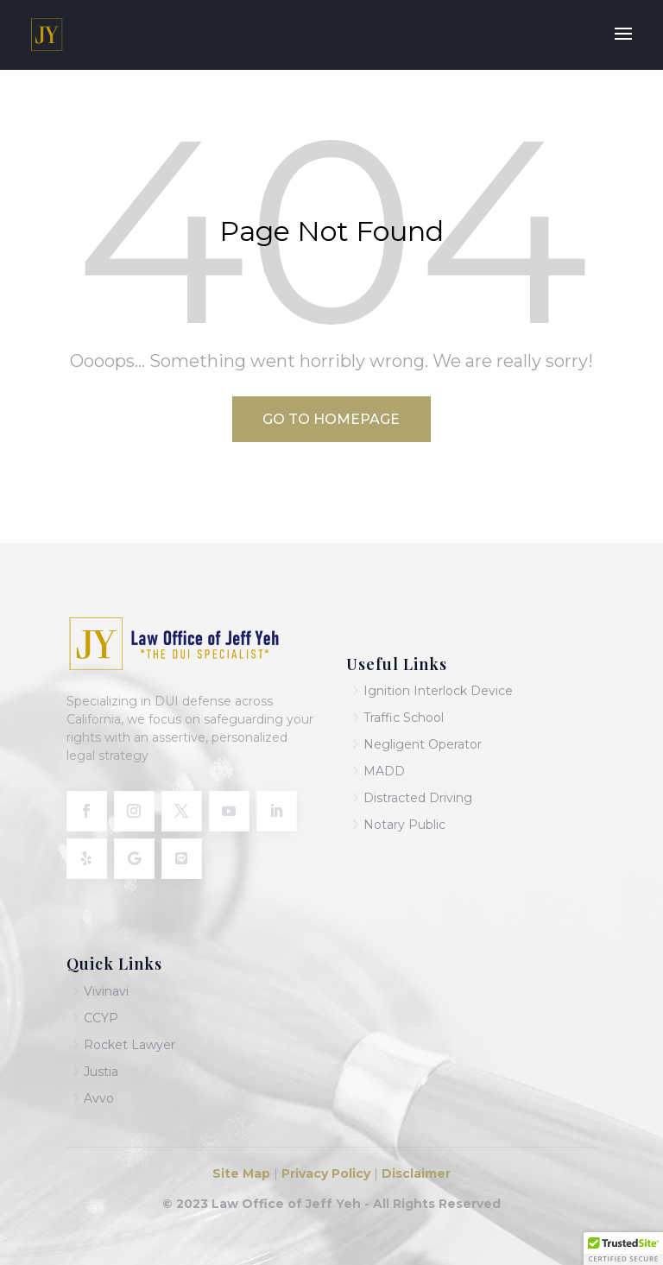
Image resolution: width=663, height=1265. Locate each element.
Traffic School (403, 717)
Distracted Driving (417, 798)
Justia (101, 1071)
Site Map (243, 1173)
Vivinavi (106, 991)
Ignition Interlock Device (438, 691)
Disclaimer (416, 1173)
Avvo (99, 1098)
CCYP (101, 1018)
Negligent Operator (422, 744)
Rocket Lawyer (129, 1045)
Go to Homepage (331, 419)
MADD (384, 771)
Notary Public (404, 824)
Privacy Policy (324, 1173)
